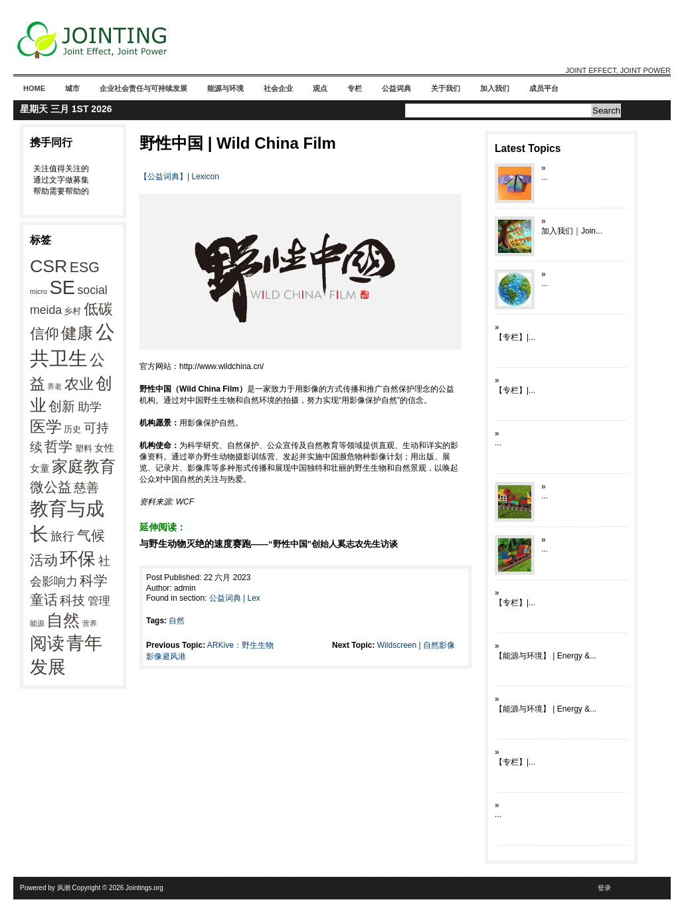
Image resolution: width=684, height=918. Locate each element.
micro (38, 291)
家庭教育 (84, 466)
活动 (44, 560)
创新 (61, 406)
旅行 (62, 536)
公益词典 (396, 88)
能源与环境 (225, 88)
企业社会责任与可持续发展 (143, 88)
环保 (78, 559)
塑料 (83, 448)
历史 (72, 429)
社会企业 (278, 88)
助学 (90, 407)
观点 (320, 88)
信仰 (44, 333)
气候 (91, 536)
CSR (48, 266)
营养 (89, 623)
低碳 (98, 309)
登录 (604, 887)
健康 (77, 333)
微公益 (51, 487)
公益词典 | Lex (234, 598)
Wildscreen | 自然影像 (416, 645)
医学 (46, 426)
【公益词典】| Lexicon (179, 176)
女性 (104, 447)
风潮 (63, 887)
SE (62, 287)
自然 (63, 620)
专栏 (354, 88)
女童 (40, 468)
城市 (72, 88)
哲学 (58, 446)
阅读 (47, 643)
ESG (85, 267)
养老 (54, 386)
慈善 (86, 488)
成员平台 (543, 88)
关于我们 (445, 88)
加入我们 (494, 88)
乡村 (72, 311)
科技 (72, 600)
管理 (99, 601)
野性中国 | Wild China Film (237, 143)
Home (34, 88)
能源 (37, 623)
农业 (79, 384)
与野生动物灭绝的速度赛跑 (195, 543)
